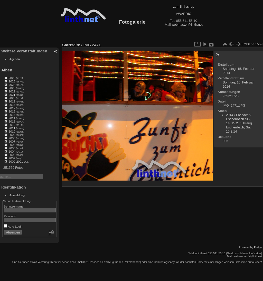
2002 (11, 158)
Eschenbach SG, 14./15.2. (238, 121)
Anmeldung (17, 195)
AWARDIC (183, 14)
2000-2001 (15, 161)
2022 (11, 91)
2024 (11, 84)
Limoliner (80, 262)
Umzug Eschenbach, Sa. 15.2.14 (239, 127)
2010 (11, 131)
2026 (11, 78)
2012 (11, 124)
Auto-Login (13, 226)
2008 (11, 138)
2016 (11, 111)
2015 (11, 114)
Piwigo (258, 247)
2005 (11, 148)
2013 (11, 121)
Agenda (15, 59)
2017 (11, 108)
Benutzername (14, 206)
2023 (11, 88)
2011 (11, 128)
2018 (11, 104)
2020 (11, 98)
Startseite (71, 45)
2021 (11, 94)
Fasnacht (243, 115)
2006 (11, 144)
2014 (11, 118)
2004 (11, 151)
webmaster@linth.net (187, 24)
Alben (6, 70)
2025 (11, 81)
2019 (11, 101)
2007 (11, 141)
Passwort (10, 216)
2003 (11, 154)
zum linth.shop (183, 6)
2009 (11, 134)
